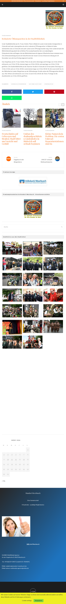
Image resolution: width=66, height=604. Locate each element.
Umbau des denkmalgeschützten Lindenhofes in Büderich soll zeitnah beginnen (33, 139)
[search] (62, 227)
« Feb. (3, 481)
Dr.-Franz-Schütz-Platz (36, 84)
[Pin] (54, 92)
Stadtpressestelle (6, 35)
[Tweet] (33, 92)
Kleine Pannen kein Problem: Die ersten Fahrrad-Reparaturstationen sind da (54, 139)
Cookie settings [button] (27, 600)
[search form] (31, 227)
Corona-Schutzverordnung (19, 84)
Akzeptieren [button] (38, 600)
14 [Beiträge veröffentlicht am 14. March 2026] (23, 459)
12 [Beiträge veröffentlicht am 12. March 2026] (16, 459)
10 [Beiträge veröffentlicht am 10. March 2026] (8, 459)
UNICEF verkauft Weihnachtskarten (43, 159)
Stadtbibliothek (49, 84)
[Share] (12, 92)
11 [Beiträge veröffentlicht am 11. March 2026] (12, 459)
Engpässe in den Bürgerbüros (23, 159)
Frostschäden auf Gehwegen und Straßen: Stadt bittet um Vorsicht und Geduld (11, 139)
